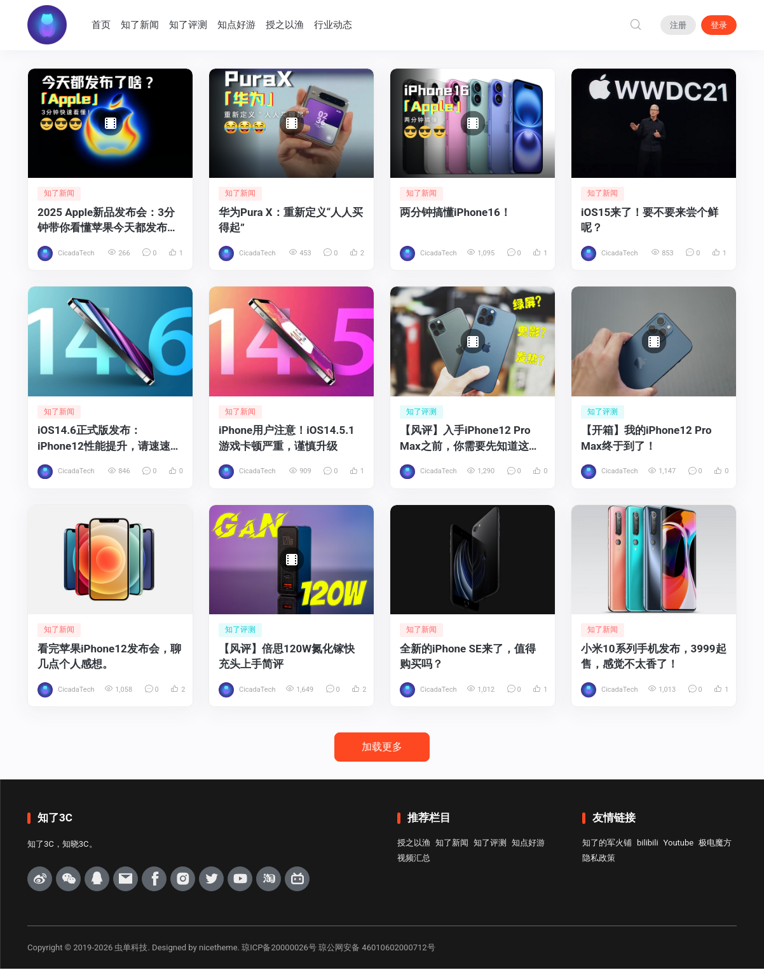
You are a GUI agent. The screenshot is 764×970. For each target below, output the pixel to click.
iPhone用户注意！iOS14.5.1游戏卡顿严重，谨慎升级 (287, 438)
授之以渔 (285, 24)
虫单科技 (130, 948)
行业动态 (334, 24)
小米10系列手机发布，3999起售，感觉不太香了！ (653, 657)
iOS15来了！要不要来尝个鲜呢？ (649, 220)
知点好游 (237, 24)
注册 (678, 25)
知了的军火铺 (607, 843)
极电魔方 (715, 843)
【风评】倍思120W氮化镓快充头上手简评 (287, 657)
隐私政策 (598, 858)
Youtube (679, 843)
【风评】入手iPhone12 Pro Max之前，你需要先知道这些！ (465, 439)
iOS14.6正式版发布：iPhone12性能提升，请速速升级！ (109, 439)
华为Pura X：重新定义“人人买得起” (291, 220)
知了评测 (189, 24)
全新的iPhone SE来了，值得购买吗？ (468, 657)
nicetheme (218, 948)
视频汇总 (413, 858)
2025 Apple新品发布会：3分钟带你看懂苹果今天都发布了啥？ (108, 221)
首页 (101, 24)
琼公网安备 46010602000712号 (376, 948)
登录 (719, 25)
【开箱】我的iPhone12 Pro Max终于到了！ (646, 438)
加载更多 (382, 747)
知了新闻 (140, 24)
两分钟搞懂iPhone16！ (455, 212)
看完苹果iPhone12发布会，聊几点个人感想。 (109, 657)
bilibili (647, 843)
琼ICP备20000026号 (279, 948)
